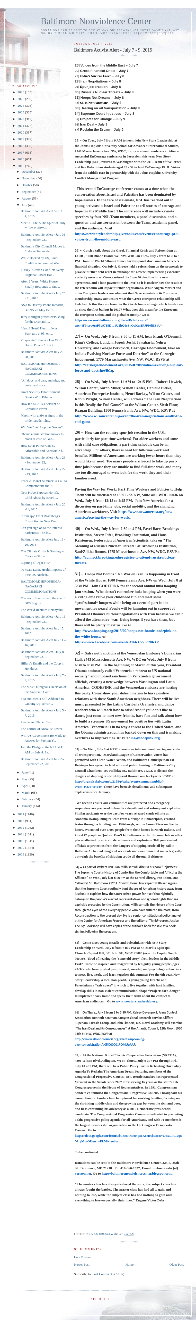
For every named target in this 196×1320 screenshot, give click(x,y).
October (27, 185)
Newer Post (82, 1264)
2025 (21, 99)
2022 (21, 119)
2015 (21, 166)
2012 (21, 827)
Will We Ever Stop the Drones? (42, 427)
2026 (21, 92)
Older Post (177, 1264)
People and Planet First (36, 722)
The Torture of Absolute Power (41, 729)
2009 (21, 848)
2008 (21, 854)
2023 (21, 112)
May (25, 779)
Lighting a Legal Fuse (35, 563)
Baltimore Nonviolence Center (96, 21)
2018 (21, 146)
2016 (21, 159)
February (28, 799)
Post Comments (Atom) (108, 1274)
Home (130, 1264)
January (27, 806)
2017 (21, 152)
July (25, 205)
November (29, 178)
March (26, 792)
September (29, 192)
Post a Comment (82, 1257)
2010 (21, 841)
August (27, 198)
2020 (21, 132)
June (25, 772)
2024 (21, 105)
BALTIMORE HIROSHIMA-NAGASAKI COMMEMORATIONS (41, 369)
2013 (21, 821)
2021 (21, 126)
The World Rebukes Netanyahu (42, 610)
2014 (21, 814)
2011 (21, 834)
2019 (21, 139)
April (26, 786)
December (29, 171)
